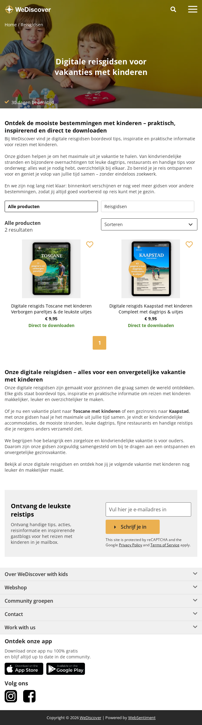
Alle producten (24, 206)
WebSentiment (142, 717)
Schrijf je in (133, 526)
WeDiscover (90, 717)
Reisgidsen (115, 206)
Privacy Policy (130, 545)
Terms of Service (164, 545)
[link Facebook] (29, 696)
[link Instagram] (11, 696)
